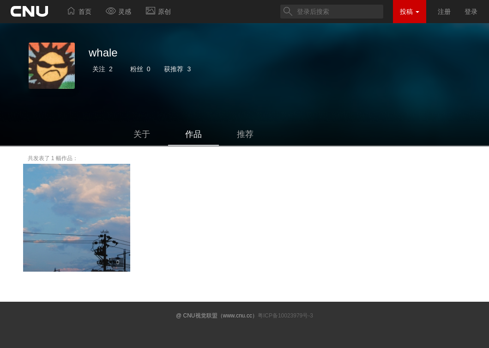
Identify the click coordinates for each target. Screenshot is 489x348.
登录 (471, 11)
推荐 (245, 134)
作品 (193, 134)
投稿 (409, 11)
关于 (141, 134)
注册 (444, 11)
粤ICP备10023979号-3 (285, 315)
